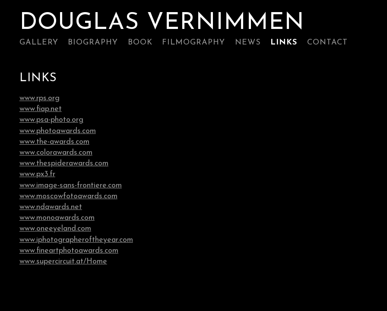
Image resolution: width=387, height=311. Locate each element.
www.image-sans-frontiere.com (70, 185)
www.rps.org (39, 98)
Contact (327, 42)
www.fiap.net (40, 109)
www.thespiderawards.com (63, 163)
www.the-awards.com (54, 142)
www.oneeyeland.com (55, 229)
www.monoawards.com (57, 218)
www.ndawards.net (50, 207)
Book (140, 42)
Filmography (193, 42)
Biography (93, 42)
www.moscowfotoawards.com (68, 196)
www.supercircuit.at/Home (63, 261)
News (248, 42)
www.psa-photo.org (51, 120)
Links (283, 42)
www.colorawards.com (55, 153)
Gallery (38, 42)
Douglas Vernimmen (162, 23)
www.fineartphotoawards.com (68, 251)
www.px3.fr (37, 174)
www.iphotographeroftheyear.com (76, 240)
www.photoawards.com (57, 131)
